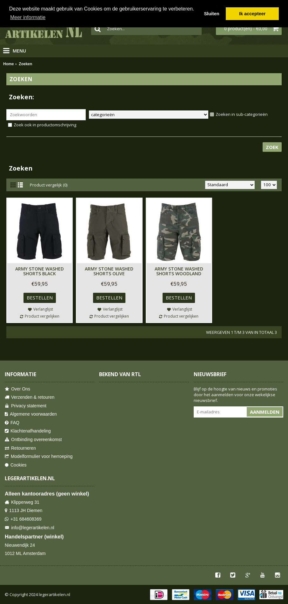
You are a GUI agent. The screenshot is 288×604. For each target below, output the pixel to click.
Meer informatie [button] (27, 17)
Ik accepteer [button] (252, 13)
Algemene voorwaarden (31, 414)
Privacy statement (25, 406)
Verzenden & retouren (29, 397)
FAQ (12, 422)
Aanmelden (264, 412)
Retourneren (20, 448)
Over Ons (17, 389)
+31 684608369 (23, 519)
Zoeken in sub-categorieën (239, 114)
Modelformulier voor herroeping (39, 456)
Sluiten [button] (211, 13)
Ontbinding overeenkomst (33, 439)
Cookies (16, 465)
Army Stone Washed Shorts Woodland (179, 271)
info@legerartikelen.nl (29, 527)
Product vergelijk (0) (48, 185)
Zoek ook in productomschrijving (42, 125)
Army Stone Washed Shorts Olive (109, 271)
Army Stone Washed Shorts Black (39, 271)
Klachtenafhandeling (28, 431)
